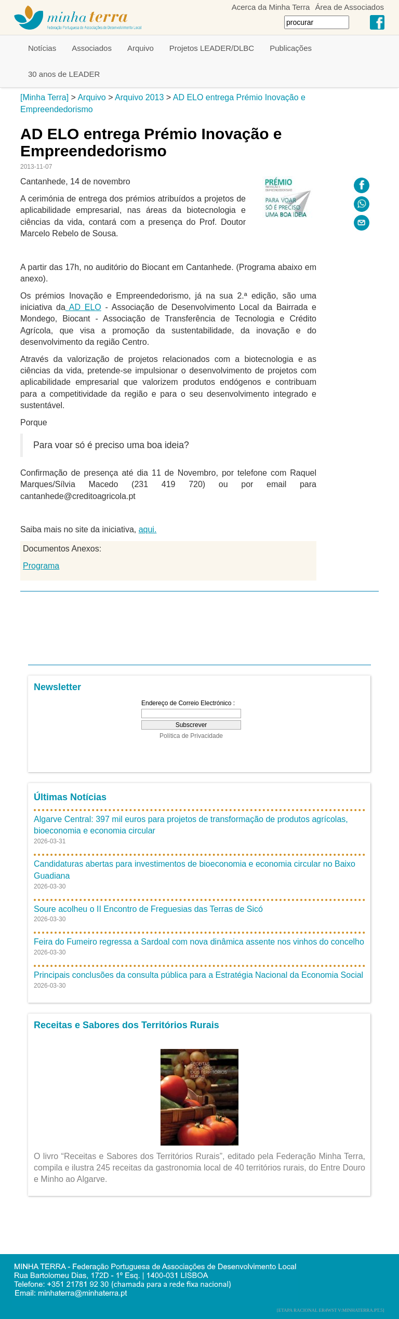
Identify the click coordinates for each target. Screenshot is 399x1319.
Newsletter (57, 687)
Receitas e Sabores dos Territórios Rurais (126, 1025)
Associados (92, 48)
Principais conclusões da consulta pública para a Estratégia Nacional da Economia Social (198, 975)
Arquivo (140, 48)
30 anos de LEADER (64, 74)
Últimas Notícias (70, 797)
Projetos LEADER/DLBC (211, 48)
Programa (41, 565)
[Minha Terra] (44, 97)
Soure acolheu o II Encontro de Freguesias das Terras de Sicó (148, 909)
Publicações (291, 48)
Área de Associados (349, 7)
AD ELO (83, 307)
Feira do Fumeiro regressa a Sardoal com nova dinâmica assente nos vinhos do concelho (199, 941)
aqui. (148, 529)
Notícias (42, 48)
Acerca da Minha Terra (271, 7)
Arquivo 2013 (139, 97)
